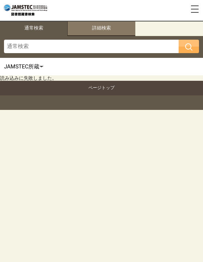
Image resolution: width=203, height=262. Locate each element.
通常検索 (33, 28)
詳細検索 (101, 28)
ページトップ (101, 87)
